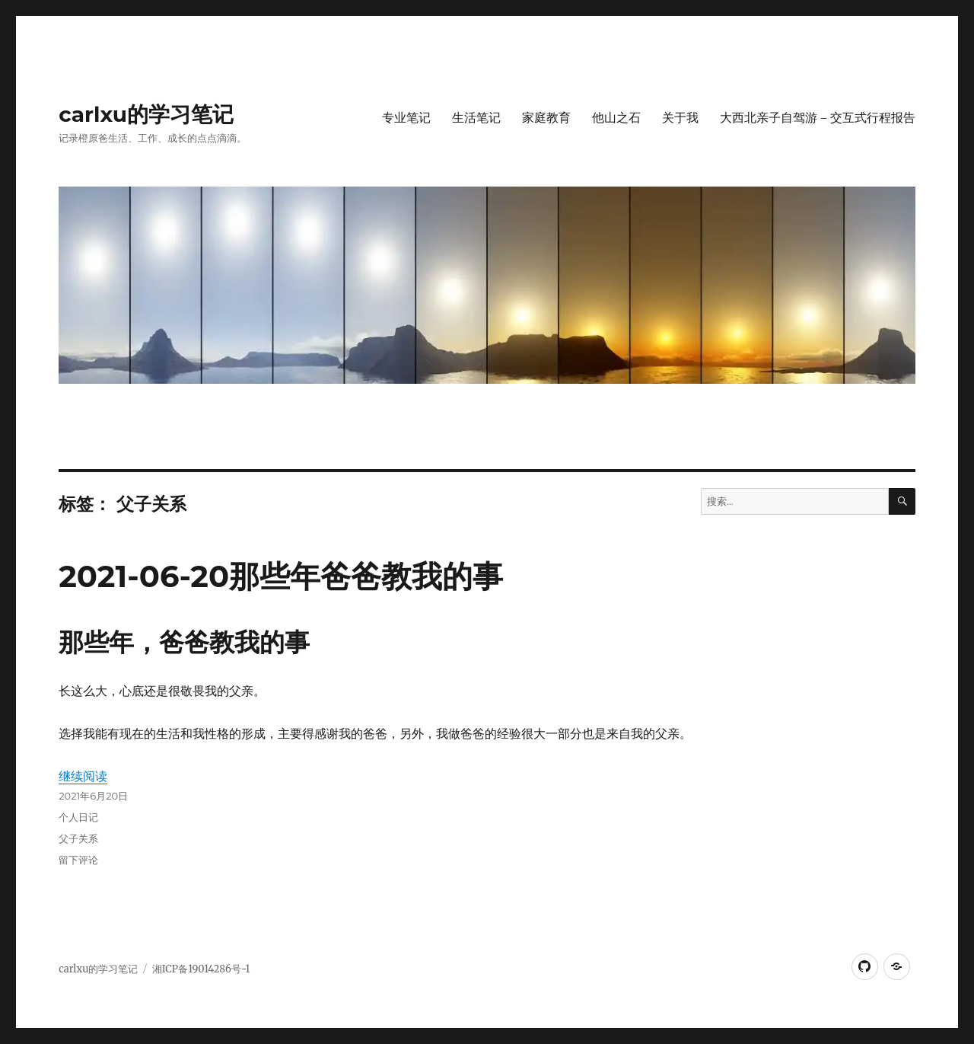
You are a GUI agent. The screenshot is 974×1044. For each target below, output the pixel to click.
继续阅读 (83, 776)
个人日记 (78, 817)
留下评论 (78, 860)
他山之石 (616, 117)
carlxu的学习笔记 (146, 114)
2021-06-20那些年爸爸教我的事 (281, 576)
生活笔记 (476, 117)
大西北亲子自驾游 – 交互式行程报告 (817, 117)
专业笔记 (406, 117)
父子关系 (78, 838)
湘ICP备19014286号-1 (201, 969)
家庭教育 (546, 117)
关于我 (680, 117)
